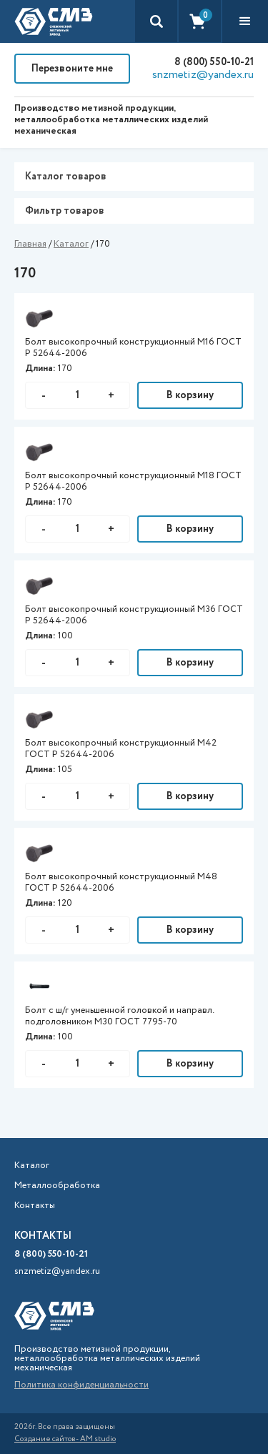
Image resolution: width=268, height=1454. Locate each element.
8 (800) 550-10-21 (214, 62)
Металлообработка (57, 1185)
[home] (53, 21)
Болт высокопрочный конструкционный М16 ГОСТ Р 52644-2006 (133, 348)
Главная (30, 244)
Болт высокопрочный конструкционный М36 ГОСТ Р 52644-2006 (134, 615)
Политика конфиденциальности (81, 1385)
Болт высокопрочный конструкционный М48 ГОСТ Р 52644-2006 (121, 882)
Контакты (34, 1206)
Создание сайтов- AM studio (65, 1439)
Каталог (71, 244)
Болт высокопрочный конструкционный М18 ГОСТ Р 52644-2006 (133, 481)
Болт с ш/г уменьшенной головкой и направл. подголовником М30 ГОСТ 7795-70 (119, 1016)
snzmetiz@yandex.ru (203, 75)
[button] (245, 21)
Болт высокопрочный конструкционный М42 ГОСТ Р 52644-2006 (121, 749)
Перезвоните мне (72, 68)
